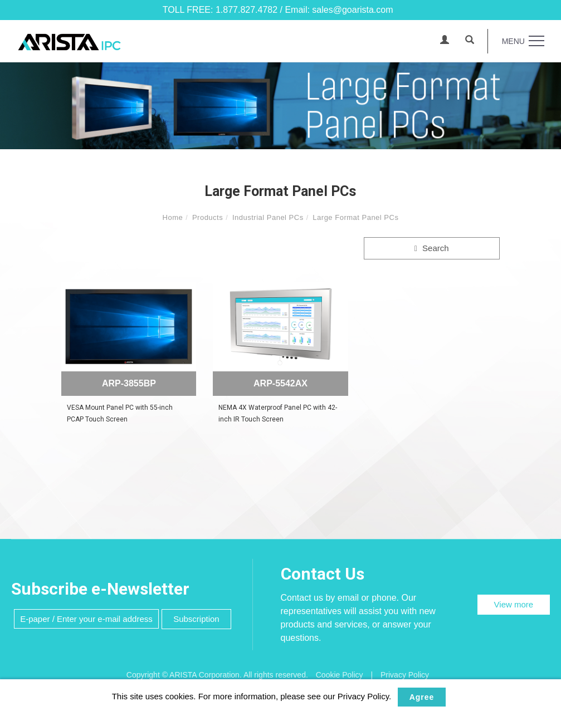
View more (514, 604)
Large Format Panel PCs (355, 217)
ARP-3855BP (129, 383)
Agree (422, 697)
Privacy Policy (404, 674)
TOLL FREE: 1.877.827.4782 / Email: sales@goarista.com (278, 9)
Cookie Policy (339, 674)
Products (207, 217)
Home (173, 217)
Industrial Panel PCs (268, 217)
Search (431, 248)
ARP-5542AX (280, 383)
